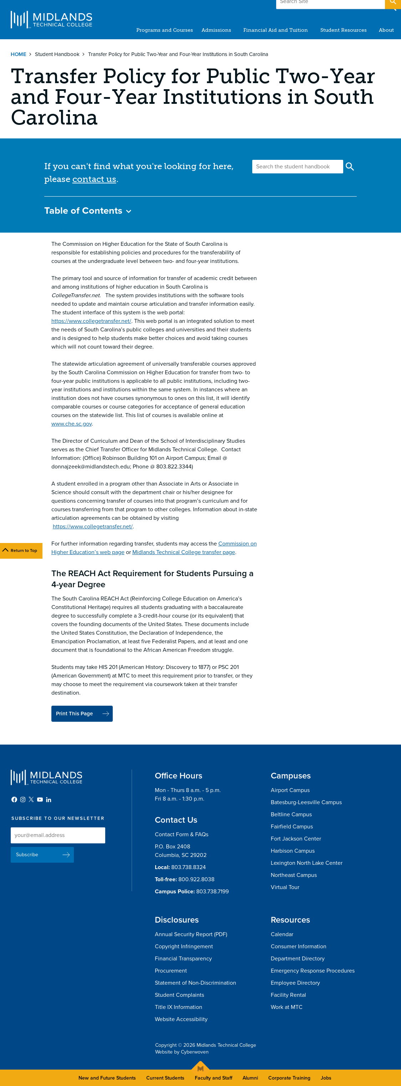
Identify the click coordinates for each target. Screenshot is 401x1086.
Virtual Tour (285, 887)
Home (18, 54)
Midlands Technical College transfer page (183, 552)
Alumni (250, 1078)
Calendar (282, 934)
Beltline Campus (291, 814)
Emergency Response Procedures (313, 971)
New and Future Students (107, 1078)
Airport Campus (290, 790)
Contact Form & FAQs (181, 834)
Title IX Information (178, 1007)
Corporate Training (289, 1078)
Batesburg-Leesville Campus (306, 802)
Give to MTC (323, 6)
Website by (182, 1052)
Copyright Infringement (184, 946)
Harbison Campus (293, 851)
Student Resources (343, 30)
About (386, 30)
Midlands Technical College (51, 19)
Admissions (217, 30)
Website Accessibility (181, 1019)
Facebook (14, 800)
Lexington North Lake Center (306, 863)
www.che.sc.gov (71, 423)
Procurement (171, 971)
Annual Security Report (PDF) (191, 934)
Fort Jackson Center (296, 839)
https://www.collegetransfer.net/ (91, 321)
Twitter (31, 800)
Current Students (165, 1078)
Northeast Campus (294, 875)
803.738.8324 (188, 867)
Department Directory (298, 959)
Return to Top (24, 550)
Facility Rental (288, 995)
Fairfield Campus (292, 827)
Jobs (326, 1078)
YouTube (40, 800)
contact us (94, 179)
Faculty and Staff (213, 1078)
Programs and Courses (165, 30)
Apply (366, 6)
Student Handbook (57, 54)
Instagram (23, 800)
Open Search (392, 7)
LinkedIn (48, 800)
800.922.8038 (196, 879)
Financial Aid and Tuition (276, 30)
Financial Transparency (183, 959)
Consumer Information (298, 946)
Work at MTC (287, 1007)
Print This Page (76, 713)
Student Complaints (179, 995)
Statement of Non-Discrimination (195, 983)
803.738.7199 (212, 891)
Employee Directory (295, 983)
